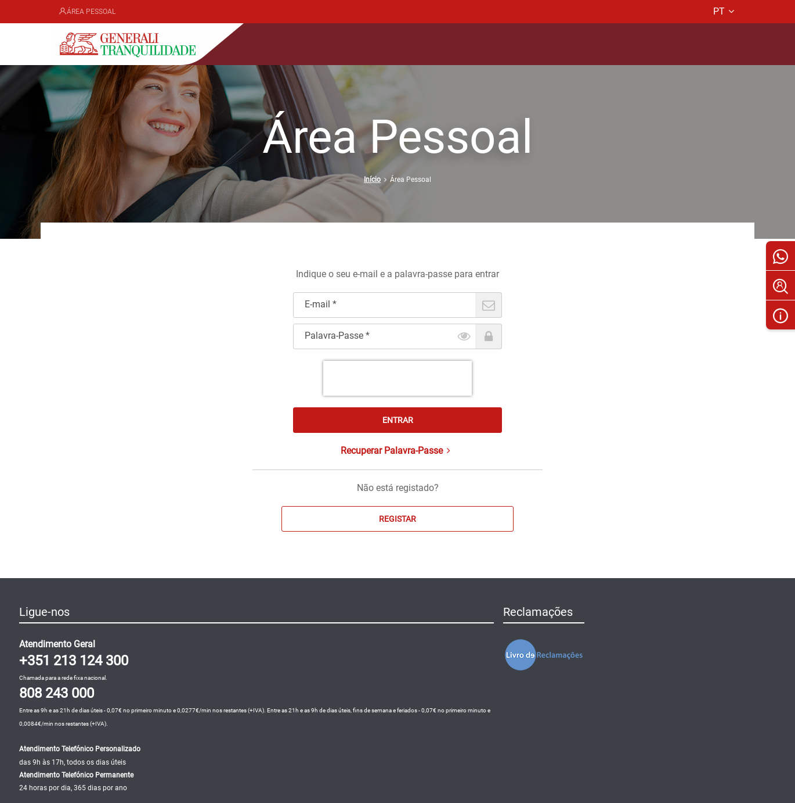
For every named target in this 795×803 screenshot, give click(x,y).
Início (372, 179)
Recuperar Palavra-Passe (398, 450)
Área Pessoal (86, 12)
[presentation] (397, 378)
